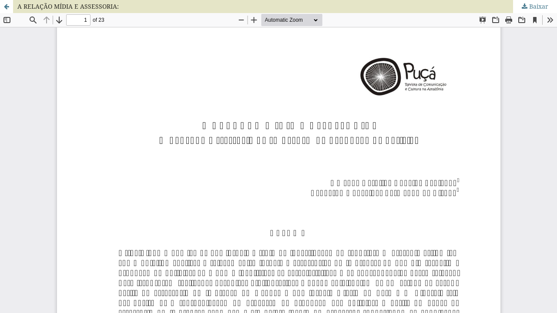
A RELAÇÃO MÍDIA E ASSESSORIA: (68, 6)
